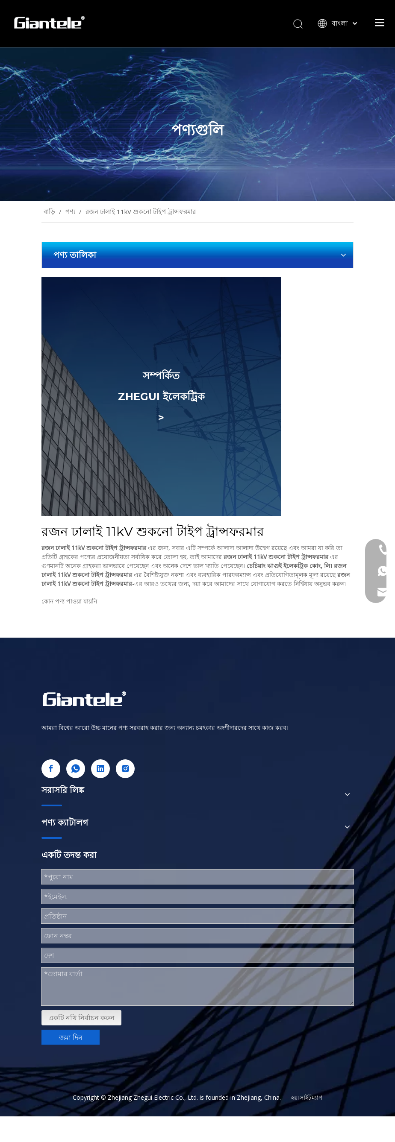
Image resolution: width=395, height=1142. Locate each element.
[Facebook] (50, 768)
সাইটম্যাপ (311, 1097)
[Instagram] (125, 768)
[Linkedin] (100, 768)
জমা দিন (71, 1037)
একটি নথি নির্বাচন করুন (81, 1017)
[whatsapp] (75, 768)
